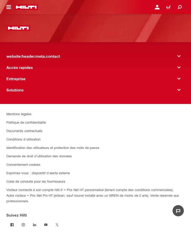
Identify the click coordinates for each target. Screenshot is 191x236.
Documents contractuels (24, 131)
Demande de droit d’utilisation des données (39, 156)
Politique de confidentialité (26, 122)
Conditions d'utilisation (23, 139)
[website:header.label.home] (26, 7)
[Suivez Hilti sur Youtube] (45, 224)
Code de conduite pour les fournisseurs (35, 181)
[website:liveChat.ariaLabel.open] (178, 210)
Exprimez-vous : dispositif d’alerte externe (38, 173)
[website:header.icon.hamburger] (8, 7)
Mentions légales (18, 114)
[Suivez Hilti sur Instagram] (23, 224)
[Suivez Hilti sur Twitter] (57, 224)
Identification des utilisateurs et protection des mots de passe (52, 147)
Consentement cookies (23, 164)
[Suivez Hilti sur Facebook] (12, 224)
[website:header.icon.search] (179, 7)
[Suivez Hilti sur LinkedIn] (34, 224)
